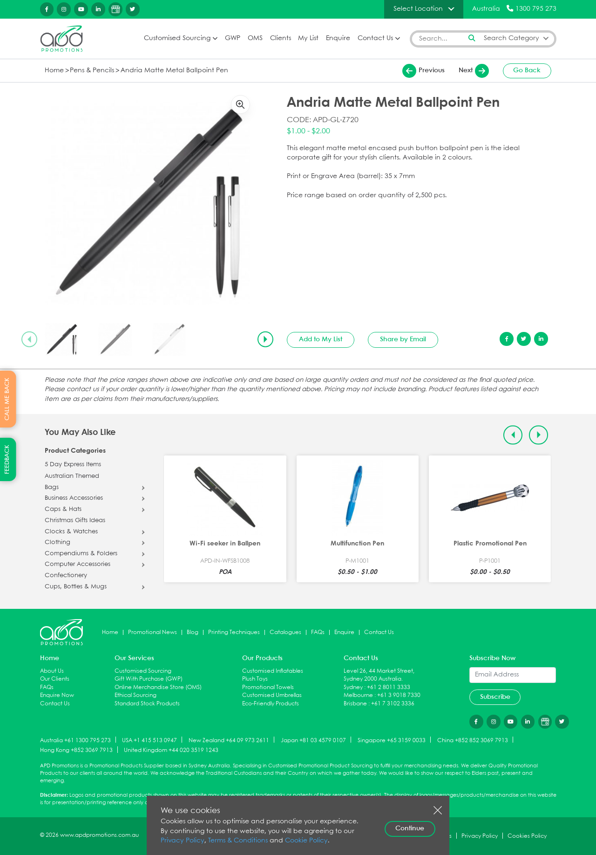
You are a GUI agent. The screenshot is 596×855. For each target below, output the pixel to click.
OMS (255, 38)
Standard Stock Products (147, 703)
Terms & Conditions (238, 841)
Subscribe (495, 697)
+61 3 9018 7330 (398, 695)
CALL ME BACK (7, 399)
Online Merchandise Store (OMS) (158, 687)
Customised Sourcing (177, 38)
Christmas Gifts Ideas (75, 521)
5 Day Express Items (73, 465)
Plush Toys (255, 679)
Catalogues (285, 632)
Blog (192, 632)
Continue (409, 828)
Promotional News (152, 632)
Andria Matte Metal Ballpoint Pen (174, 71)
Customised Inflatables (272, 671)
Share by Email (403, 339)
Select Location (418, 9)
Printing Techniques (234, 632)
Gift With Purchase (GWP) (149, 679)
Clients (280, 38)
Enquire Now (57, 695)
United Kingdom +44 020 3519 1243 (171, 750)
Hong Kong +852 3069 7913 (76, 750)
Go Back (527, 70)
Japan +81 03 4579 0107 (313, 740)
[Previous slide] (29, 339)
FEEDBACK (7, 459)
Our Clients (54, 679)
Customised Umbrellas (272, 695)
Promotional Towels (268, 687)
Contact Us (375, 38)
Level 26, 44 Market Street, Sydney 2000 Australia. (379, 675)
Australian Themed (72, 476)
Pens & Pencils (92, 71)
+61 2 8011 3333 (388, 687)
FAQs (318, 632)
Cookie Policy (306, 841)
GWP (232, 38)
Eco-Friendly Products (270, 703)
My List (308, 38)
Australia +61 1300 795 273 (75, 740)
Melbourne (358, 695)
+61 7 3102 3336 (392, 703)
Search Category (511, 38)
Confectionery (66, 576)
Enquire (338, 38)
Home (54, 71)
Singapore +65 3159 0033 (392, 740)
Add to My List (320, 339)
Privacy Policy (182, 841)
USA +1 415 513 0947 (149, 740)
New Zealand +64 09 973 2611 (229, 740)
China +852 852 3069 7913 (472, 740)
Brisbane (355, 703)
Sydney (353, 687)
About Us (52, 671)
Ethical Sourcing (135, 695)
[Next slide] (265, 339)
